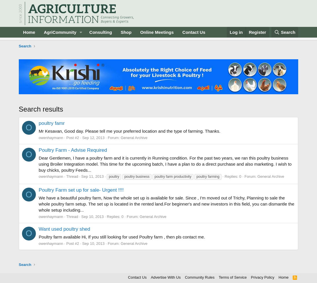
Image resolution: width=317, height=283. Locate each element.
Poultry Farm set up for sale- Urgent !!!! (81, 190)
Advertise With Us (165, 277)
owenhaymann (51, 138)
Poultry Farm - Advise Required (73, 150)
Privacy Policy (262, 277)
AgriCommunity (60, 32)
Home (29, 32)
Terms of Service (233, 277)
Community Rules (200, 277)
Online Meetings (157, 32)
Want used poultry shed (64, 229)
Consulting (100, 32)
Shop (126, 32)
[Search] (284, 32)
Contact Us (194, 32)
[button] (81, 32)
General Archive (134, 138)
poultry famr (52, 123)
